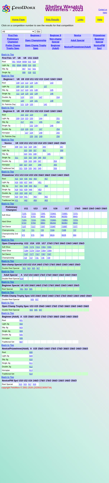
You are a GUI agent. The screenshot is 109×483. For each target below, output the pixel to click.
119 (22, 97)
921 (24, 268)
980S (43, 216)
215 (22, 115)
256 (58, 136)
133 (31, 97)
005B (24, 62)
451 (39, 182)
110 (18, 90)
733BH (64, 220)
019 (34, 62)
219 (22, 129)
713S (24, 213)
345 (49, 154)
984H (75, 223)
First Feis (13, 35)
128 (26, 104)
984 (74, 235)
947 (40, 310)
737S (75, 213)
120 (22, 101)
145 (51, 90)
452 (35, 186)
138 (36, 90)
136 (36, 83)
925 (33, 268)
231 (31, 122)
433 (21, 193)
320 (21, 165)
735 (42, 258)
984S (75, 216)
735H (43, 250)
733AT (52, 226)
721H (33, 220)
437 (25, 182)
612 (31, 367)
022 (34, 72)
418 (16, 189)
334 (30, 165)
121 (22, 104)
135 (31, 104)
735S (43, 247)
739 (48, 258)
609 (31, 356)
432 (21, 189)
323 (25, 150)
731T (37, 254)
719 (25, 258)
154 (58, 97)
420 (16, 197)
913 (20, 384)
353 (44, 157)
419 (16, 193)
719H (26, 250)
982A (52, 235)
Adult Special (77, 40)
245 (40, 122)
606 (21, 338)
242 (36, 136)
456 (35, 200)
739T (49, 254)
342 (35, 168)
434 (21, 197)
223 (26, 118)
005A (19, 62)
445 (30, 186)
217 (22, 122)
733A (52, 230)
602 (21, 324)
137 (45, 86)
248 (40, 133)
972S (24, 216)
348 (39, 165)
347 (39, 161)
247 (40, 129)
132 (31, 94)
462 (46, 197)
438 (25, 186)
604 (21, 331)
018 (29, 72)
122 (26, 83)
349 (39, 168)
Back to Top (7, 54)
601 (21, 320)
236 (45, 115)
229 (31, 115)
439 (25, 189)
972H (24, 223)
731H (37, 250)
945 (35, 310)
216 (22, 118)
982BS (64, 216)
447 (30, 193)
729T (43, 226)
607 (21, 342)
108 (18, 83)
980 (42, 235)
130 (31, 86)
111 (18, 94)
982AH (53, 223)
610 (31, 359)
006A (19, 65)
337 (35, 150)
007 (23, 69)
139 (36, 94)
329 (30, 147)
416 (16, 182)
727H (32, 250)
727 (31, 258)
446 (30, 189)
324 (25, 154)
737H (75, 220)
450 (35, 179)
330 (30, 150)
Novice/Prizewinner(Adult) (77, 47)
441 (25, 197)
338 (35, 154)
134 (31, 101)
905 (30, 289)
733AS (53, 213)
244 (40, 118)
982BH (64, 223)
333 (30, 161)
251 (58, 118)
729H (43, 220)
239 (36, 125)
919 (34, 384)
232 (31, 125)
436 (25, 179)
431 (21, 186)
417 (16, 186)
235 (31, 136)
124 (26, 90)
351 (44, 150)
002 (13, 65)
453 (39, 189)
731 (37, 258)
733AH (53, 220)
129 (31, 83)
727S (32, 247)
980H (43, 223)
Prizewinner (99, 35)
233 (31, 129)
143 (51, 83)
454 (39, 193)
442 (25, 200)
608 (31, 352)
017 (29, 69)
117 (22, 90)
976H (33, 223)
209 (18, 118)
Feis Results (52, 19)
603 (21, 327)
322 (25, 147)
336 (35, 147)
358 (61, 150)
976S (33, 216)
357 (61, 147)
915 (25, 384)
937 (37, 299)
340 (35, 161)
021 (34, 69)
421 (16, 200)
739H (49, 250)
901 (21, 289)
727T (32, 254)
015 (29, 62)
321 (21, 168)
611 (31, 363)
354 (55, 161)
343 (44, 147)
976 (32, 235)
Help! (105, 13)
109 (18, 86)
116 (22, 86)
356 (55, 168)
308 (16, 147)
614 (31, 374)
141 (36, 101)
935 (32, 299)
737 (74, 230)
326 (25, 161)
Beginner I (35, 35)
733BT (64, 226)
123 (26, 86)
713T (24, 226)
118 (22, 94)
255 (58, 133)
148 (51, 101)
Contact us (102, 10)
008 (23, 72)
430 (21, 182)
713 (23, 230)
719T (26, 254)
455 (35, 197)
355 (55, 165)
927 (38, 268)
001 (13, 62)
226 (26, 129)
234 (31, 133)
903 (26, 289)
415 (16, 179)
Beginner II (55, 35)
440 (25, 193)
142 (45, 104)
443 (30, 179)
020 (34, 65)
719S (26, 247)
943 (31, 310)
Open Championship (35, 40)
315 (21, 147)
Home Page (18, 19)
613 (31, 370)
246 (51, 125)
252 (58, 122)
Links (80, 19)
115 (22, 83)
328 (25, 168)
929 (21, 279)
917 (30, 384)
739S (49, 247)
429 (21, 179)
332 (30, 157)
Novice (77, 35)
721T (33, 226)
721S (33, 213)
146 (51, 94)
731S (37, 247)
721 (32, 230)
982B (63, 235)
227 (26, 133)
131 (31, 90)
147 (40, 97)
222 (26, 115)
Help (99, 19)
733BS (64, 213)
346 (39, 157)
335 (30, 168)
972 (23, 235)
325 (25, 157)
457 (46, 179)
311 (16, 157)
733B (63, 230)
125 (26, 94)
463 (46, 200)
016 (29, 65)
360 (61, 157)
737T (75, 226)
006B (24, 65)
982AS (53, 216)
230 (31, 118)
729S (43, 213)
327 (25, 165)
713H (24, 220)
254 (58, 129)
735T (43, 254)
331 (30, 154)
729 (42, 230)
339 (35, 157)
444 (30, 182)
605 (21, 335)
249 (40, 136)
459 (46, 186)
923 (28, 268)
